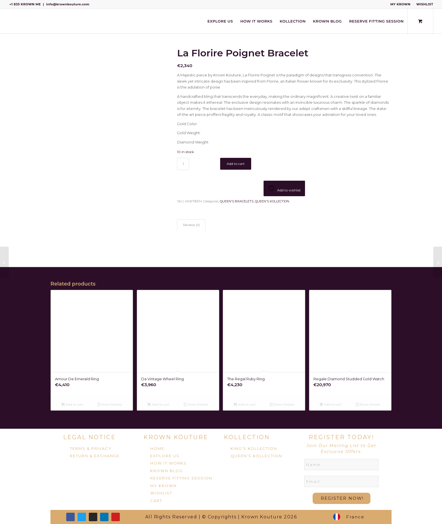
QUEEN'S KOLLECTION (272, 201)
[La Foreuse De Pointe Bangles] (437, 262)
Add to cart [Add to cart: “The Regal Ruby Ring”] (244, 405)
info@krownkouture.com (67, 4)
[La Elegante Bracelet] (4, 262)
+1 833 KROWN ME (25, 4)
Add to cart (236, 164)
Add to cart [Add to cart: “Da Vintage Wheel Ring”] (158, 405)
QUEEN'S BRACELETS (236, 201)
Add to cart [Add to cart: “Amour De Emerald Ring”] (72, 405)
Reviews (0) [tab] (191, 225)
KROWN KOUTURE (175, 437)
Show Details (110, 405)
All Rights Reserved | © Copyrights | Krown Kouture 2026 (221, 516)
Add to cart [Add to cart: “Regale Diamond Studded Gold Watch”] (330, 405)
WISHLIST (424, 4)
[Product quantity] (183, 164)
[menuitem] (401, 4)
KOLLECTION (247, 437)
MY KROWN (400, 4)
